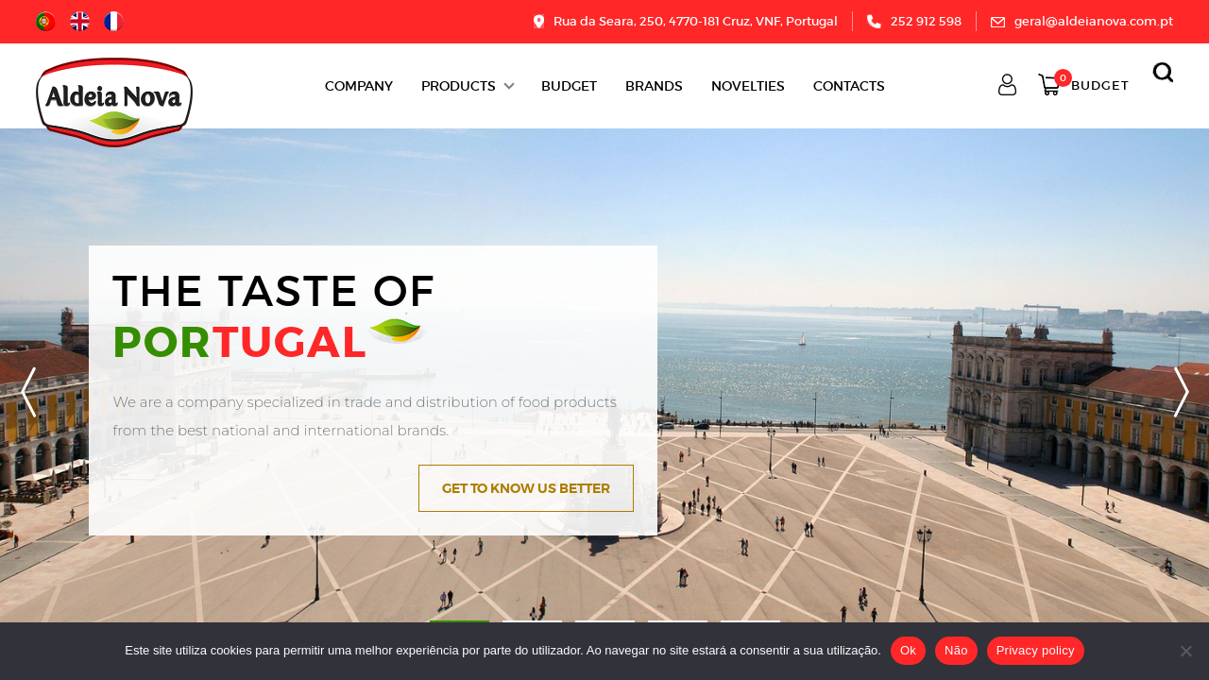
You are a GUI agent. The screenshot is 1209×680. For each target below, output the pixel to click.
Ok (908, 650)
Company (359, 85)
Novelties (748, 85)
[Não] (1185, 650)
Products (458, 85)
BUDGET (569, 85)
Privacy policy (1035, 650)
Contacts (849, 85)
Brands (654, 85)
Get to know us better (526, 488)
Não (956, 650)
